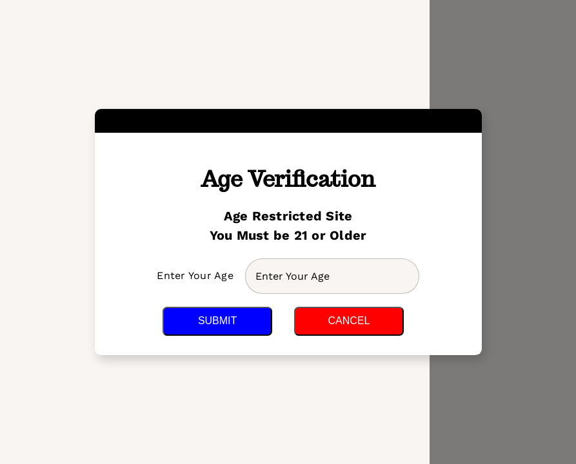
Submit (217, 320)
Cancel (349, 320)
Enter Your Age (197, 275)
